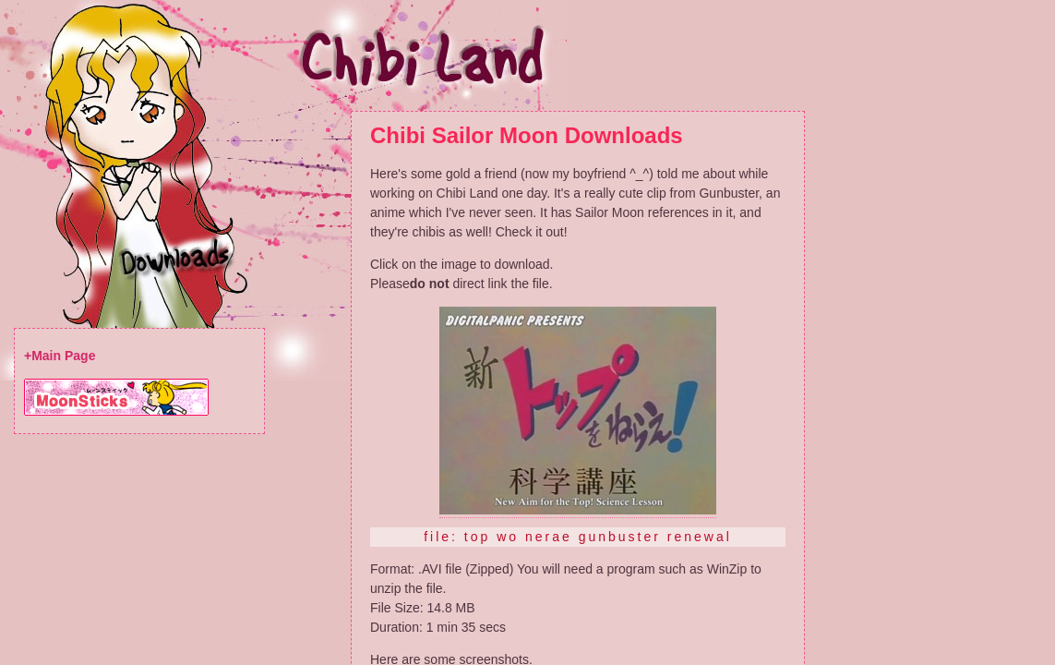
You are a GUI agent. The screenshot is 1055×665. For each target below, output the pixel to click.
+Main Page (59, 355)
